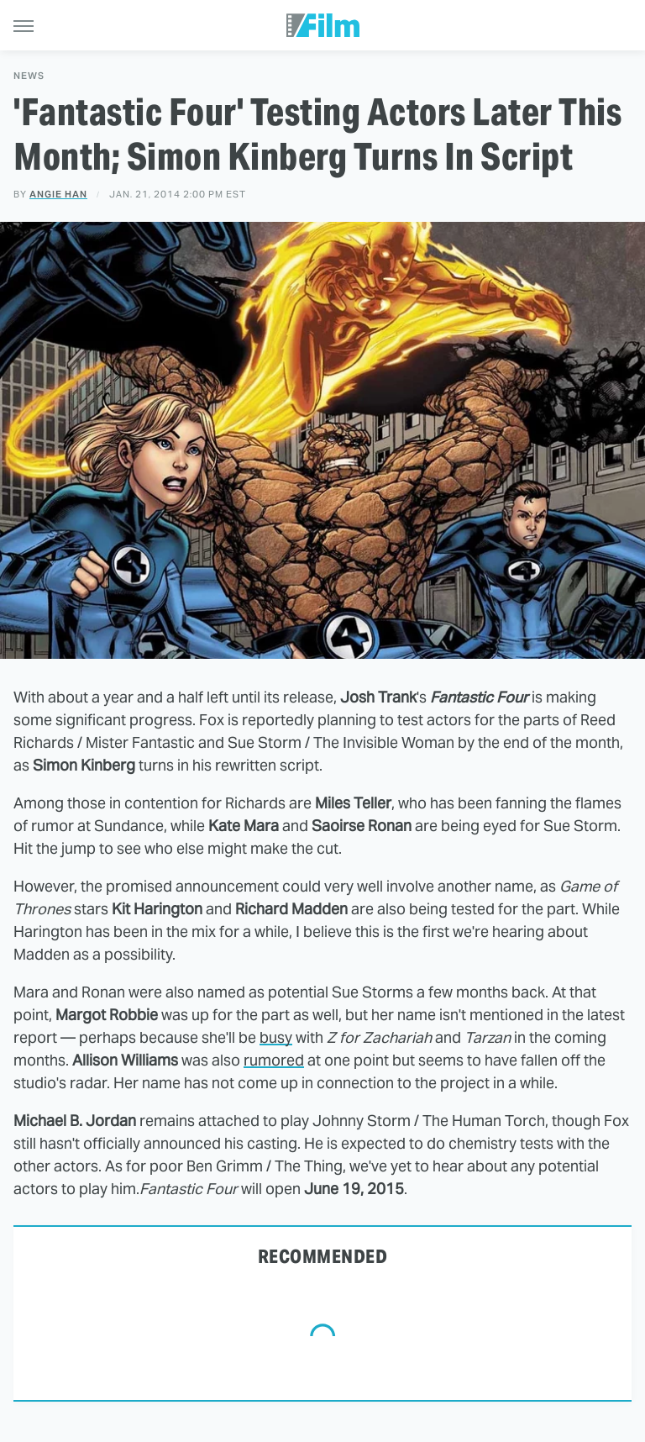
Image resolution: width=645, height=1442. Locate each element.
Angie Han (58, 194)
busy (276, 1037)
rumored (274, 1060)
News (29, 76)
